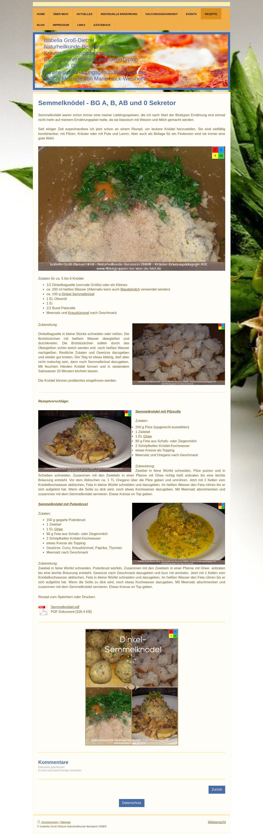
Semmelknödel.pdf (65, 607)
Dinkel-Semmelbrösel (78, 294)
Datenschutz (131, 803)
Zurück (217, 789)
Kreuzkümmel (78, 313)
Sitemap (65, 822)
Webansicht (217, 822)
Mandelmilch (130, 289)
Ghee (147, 436)
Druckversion (48, 822)
